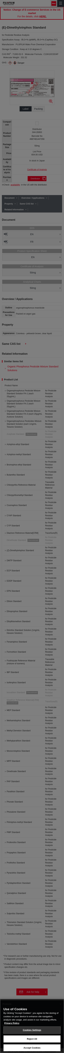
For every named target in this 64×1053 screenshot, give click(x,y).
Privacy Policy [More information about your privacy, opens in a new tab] (11, 1035)
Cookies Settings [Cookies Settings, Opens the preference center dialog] (32, 1042)
